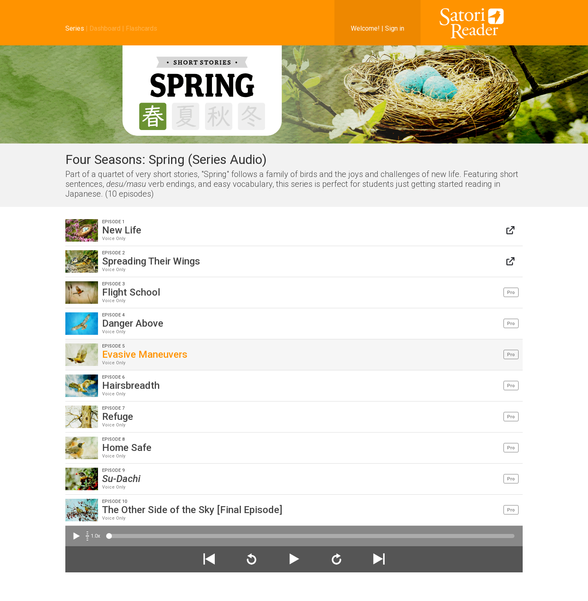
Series (74, 28)
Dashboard (104, 28)
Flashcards (141, 28)
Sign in (394, 28)
